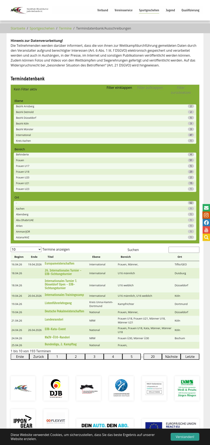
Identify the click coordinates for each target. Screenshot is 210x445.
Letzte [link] (190, 260)
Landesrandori (54, 223)
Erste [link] (20, 260)
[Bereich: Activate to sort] (145, 160)
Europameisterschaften (59, 167)
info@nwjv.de (36, 393)
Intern (82, 364)
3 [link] (94, 260)
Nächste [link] (171, 260)
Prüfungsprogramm (155, 379)
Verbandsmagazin (154, 384)
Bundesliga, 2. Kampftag (60, 248)
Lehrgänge (148, 374)
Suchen (133, 153)
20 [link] (153, 260)
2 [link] (76, 260)
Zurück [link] (38, 260)
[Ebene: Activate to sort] (103, 160)
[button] (195, 160)
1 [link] (57, 260)
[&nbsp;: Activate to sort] (195, 160)
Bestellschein (150, 392)
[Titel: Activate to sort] (66, 160)
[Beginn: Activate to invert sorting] (19, 160)
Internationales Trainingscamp (64, 198)
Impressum (86, 379)
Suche (82, 369)
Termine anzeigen (56, 153)
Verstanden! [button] (185, 437)
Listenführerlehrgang (58, 206)
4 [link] (113, 260)
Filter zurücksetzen (181, 90)
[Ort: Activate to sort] (182, 160)
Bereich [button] (126, 160)
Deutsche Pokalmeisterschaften (64, 215)
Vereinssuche (150, 364)
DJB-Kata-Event (55, 232)
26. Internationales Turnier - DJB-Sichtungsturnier (63, 175)
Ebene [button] (96, 160)
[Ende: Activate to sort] (35, 160)
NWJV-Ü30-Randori (57, 241)
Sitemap (83, 374)
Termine (146, 369)
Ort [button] (180, 160)
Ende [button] (34, 160)
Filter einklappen (119, 87)
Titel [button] (51, 160)
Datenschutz (87, 384)
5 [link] (131, 260)
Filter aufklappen (150, 87)
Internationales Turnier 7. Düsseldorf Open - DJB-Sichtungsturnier (61, 188)
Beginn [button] (19, 160)
